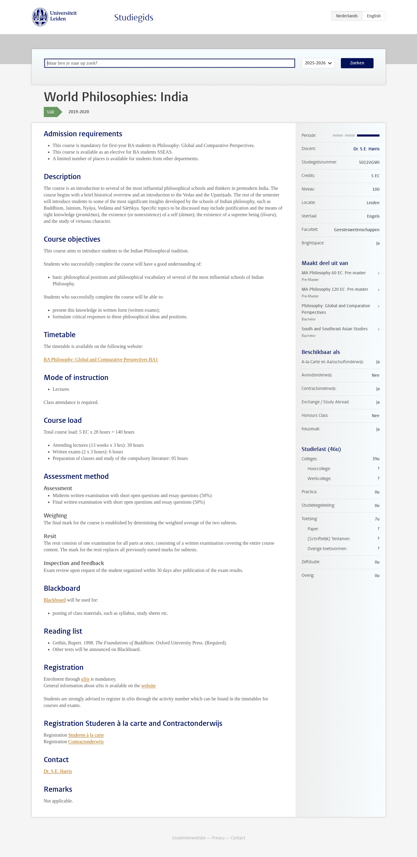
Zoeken (357, 63)
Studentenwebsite (189, 838)
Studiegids (133, 17)
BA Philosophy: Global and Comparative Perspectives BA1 (101, 359)
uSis (85, 679)
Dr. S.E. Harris (58, 771)
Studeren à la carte (86, 735)
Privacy (218, 838)
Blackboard (55, 599)
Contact (238, 838)
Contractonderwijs (86, 741)
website (148, 685)
